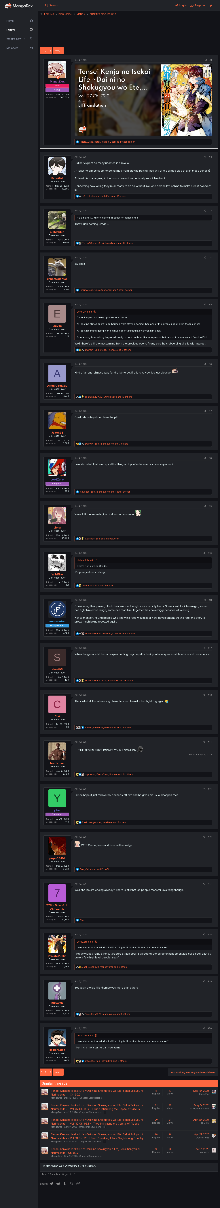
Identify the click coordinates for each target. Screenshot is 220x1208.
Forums (11, 29)
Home (10, 20)
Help (144, 1195)
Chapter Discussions (90, 1097)
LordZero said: (85, 941)
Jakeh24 (57, 432)
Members (12, 47)
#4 (210, 257)
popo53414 (57, 858)
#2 (210, 156)
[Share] (206, 60)
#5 (210, 304)
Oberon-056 (202, 1137)
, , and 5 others (104, 822)
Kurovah (57, 1003)
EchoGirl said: (84, 311)
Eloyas (57, 326)
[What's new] (211, 5)
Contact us (87, 1195)
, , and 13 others (109, 680)
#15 (210, 788)
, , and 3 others (105, 967)
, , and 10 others (108, 396)
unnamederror (57, 279)
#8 (210, 458)
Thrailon (205, 1123)
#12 (210, 648)
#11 (210, 600)
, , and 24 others (109, 774)
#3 (210, 210)
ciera (57, 527)
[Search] (51, 5)
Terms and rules (107, 1195)
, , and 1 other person (107, 141)
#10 (210, 553)
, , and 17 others (107, 243)
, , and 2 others (107, 1014)
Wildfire (57, 574)
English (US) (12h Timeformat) (59, 1195)
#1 (210, 60)
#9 (210, 506)
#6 (210, 364)
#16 (210, 836)
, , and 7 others (106, 443)
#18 (210, 934)
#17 (210, 883)
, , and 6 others (108, 350)
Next (57, 50)
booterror (57, 763)
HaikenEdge (57, 1050)
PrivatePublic (57, 956)
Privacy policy (129, 1195)
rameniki (204, 1152)
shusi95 (57, 669)
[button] (24, 38)
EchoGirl (57, 178)
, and (102, 538)
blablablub (57, 232)
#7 (210, 411)
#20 (210, 1028)
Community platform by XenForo (188, 1200)
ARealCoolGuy (57, 385)
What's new (14, 38)
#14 (210, 741)
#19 (210, 981)
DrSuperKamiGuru (199, 1108)
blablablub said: (86, 560)
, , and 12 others (104, 196)
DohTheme (183, 1203)
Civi (57, 716)
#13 (210, 695)
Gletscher (204, 1094)
